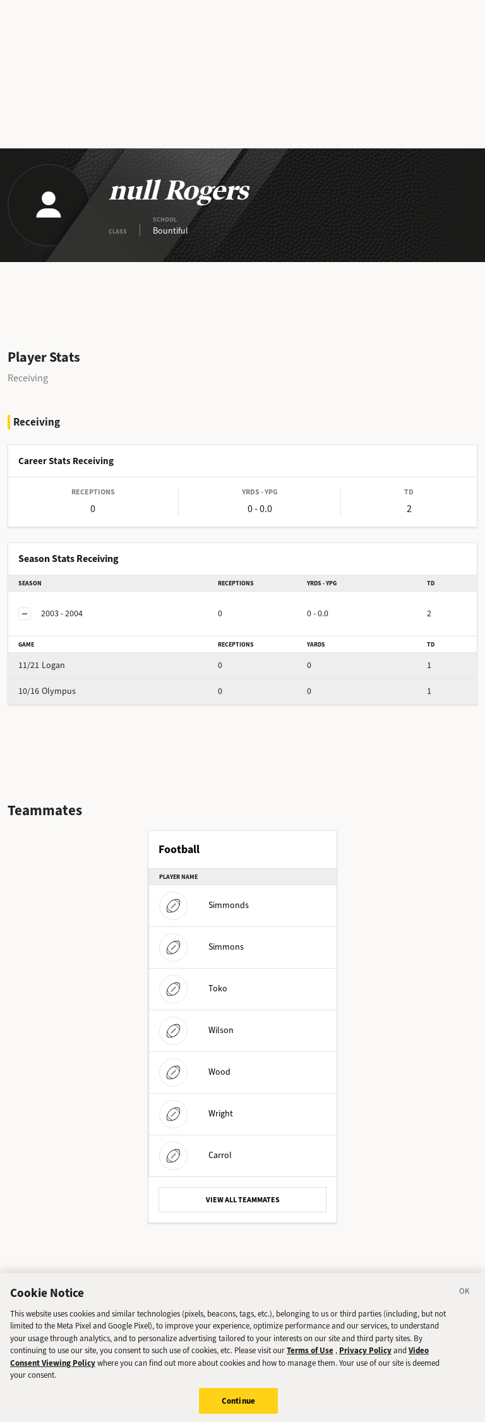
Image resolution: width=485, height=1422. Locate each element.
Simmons (201, 947)
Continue (238, 1408)
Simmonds (204, 905)
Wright (196, 1114)
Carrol (195, 1155)
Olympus (47, 691)
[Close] (465, 1301)
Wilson (196, 1030)
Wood (195, 1072)
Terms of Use (310, 1358)
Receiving (28, 378)
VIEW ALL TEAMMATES (243, 1200)
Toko (193, 989)
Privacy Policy (365, 1358)
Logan (41, 665)
